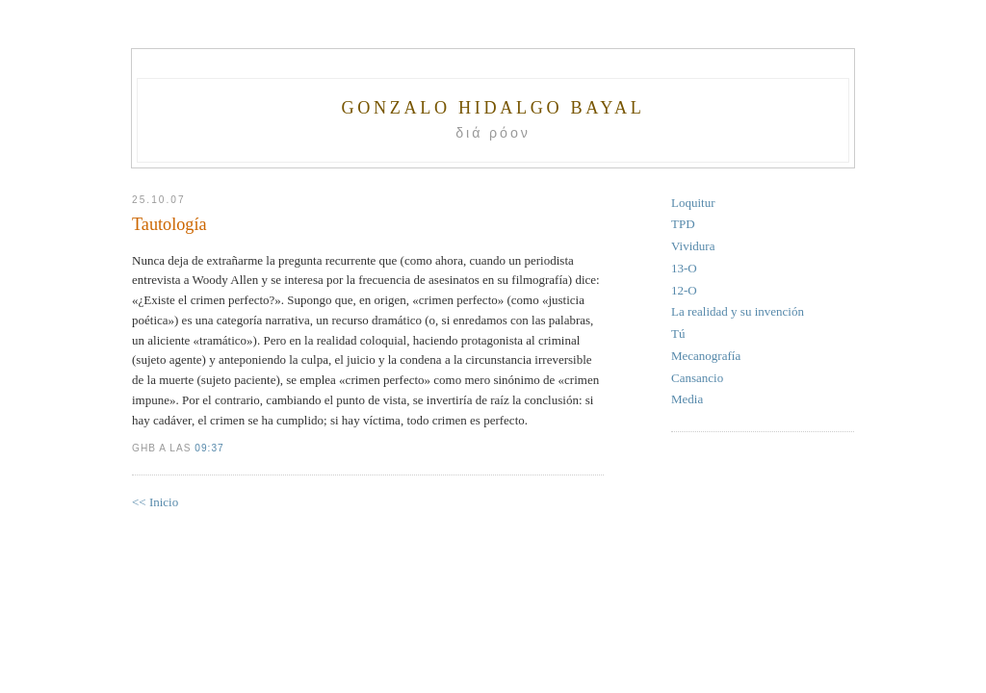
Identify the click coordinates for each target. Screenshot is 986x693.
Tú (678, 333)
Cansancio (697, 378)
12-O (684, 290)
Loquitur (693, 202)
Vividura (692, 246)
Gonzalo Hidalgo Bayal (492, 107)
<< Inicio (155, 502)
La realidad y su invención (737, 311)
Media (687, 399)
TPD (683, 224)
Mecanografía (705, 355)
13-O (684, 268)
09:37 (209, 448)
